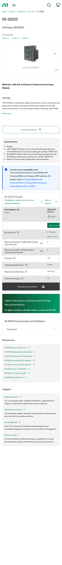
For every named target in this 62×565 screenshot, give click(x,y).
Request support (13, 397)
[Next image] (54, 54)
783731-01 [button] (5, 38)
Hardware (21, 11)
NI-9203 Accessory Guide (17, 373)
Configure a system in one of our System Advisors (19, 202)
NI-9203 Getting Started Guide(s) (20, 352)
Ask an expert (48, 202)
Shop (12, 11)
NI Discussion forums (15, 409)
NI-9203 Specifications (16, 377)
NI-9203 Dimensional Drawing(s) (20, 360)
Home (4, 11)
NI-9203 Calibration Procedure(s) (20, 356)
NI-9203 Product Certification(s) (19, 364)
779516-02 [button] (15, 38)
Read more (6, 113)
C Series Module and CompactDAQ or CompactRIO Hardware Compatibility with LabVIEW (28, 182)
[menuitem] (49, 5)
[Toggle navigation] (14, 5)
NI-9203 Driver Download (17, 347)
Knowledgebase (13, 422)
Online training (12, 435)
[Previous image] (7, 54)
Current (31, 11)
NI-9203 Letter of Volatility (17, 369)
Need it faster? (52, 236)
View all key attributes (31, 286)
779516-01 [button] (25, 38)
